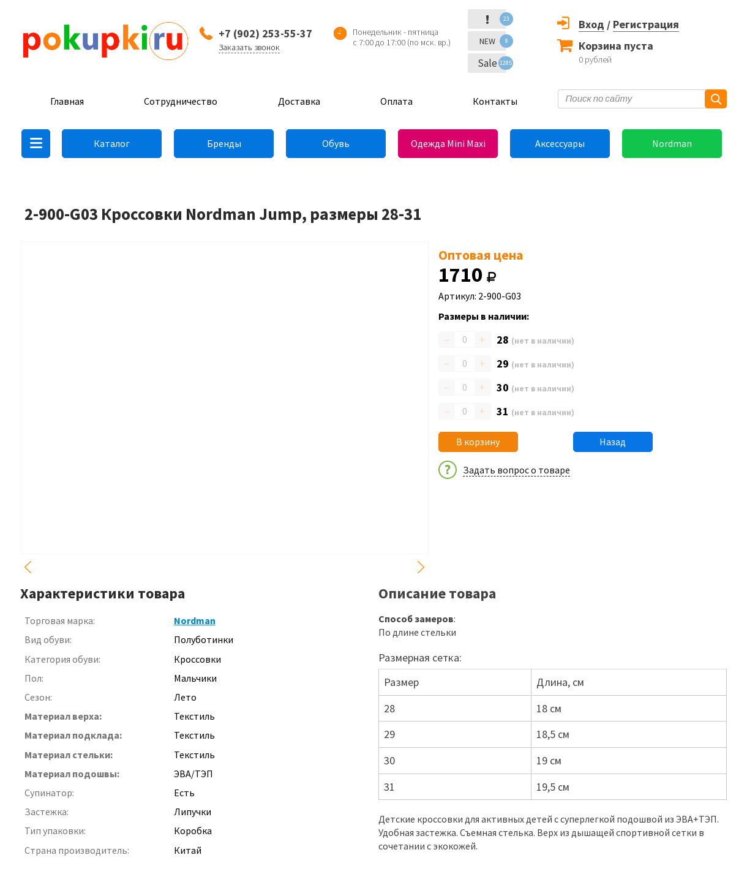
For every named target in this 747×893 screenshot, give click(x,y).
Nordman (672, 143)
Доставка (299, 101)
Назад (612, 441)
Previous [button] (27, 567)
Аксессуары (560, 143)
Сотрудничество (180, 101)
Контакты (495, 101)
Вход (591, 24)
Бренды (224, 143)
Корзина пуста (616, 46)
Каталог (112, 143)
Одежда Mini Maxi (448, 143)
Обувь (336, 143)
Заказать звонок (249, 47)
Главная (67, 101)
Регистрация (646, 24)
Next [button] (421, 567)
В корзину (478, 441)
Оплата (396, 101)
